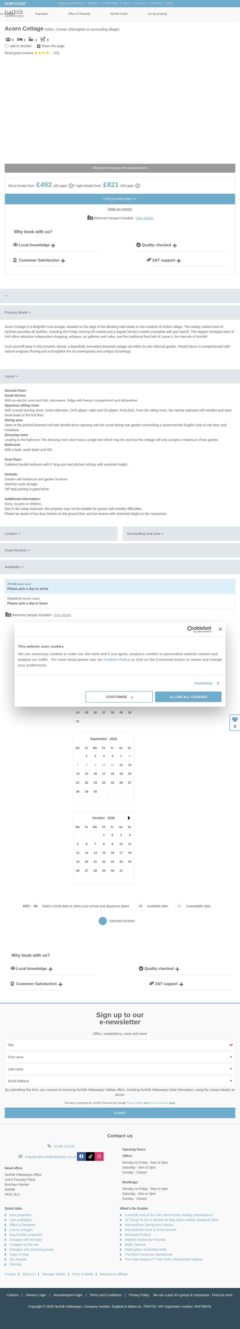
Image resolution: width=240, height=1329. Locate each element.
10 (121, 844)
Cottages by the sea (24, 1244)
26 (95, 712)
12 (121, 765)
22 (86, 782)
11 (129, 844)
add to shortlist (20, 46)
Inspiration (104, 13)
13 (129, 765)
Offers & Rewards (142, 13)
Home (37, 13)
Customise (203, 683)
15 (86, 773)
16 (95, 773)
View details (144, 218)
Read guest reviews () (32, 53)
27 (103, 712)
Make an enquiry (120, 209)
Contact (10, 1274)
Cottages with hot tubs (25, 1240)
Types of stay (19, 1254)
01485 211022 (15, 3)
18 (112, 773)
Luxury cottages (21, 1230)
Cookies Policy (117, 659)
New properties (20, 1215)
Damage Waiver (54, 1274)
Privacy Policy (135, 1102)
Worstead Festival (138, 1235)
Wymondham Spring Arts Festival (149, 1225)
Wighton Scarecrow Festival (145, 1240)
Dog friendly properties (25, 1235)
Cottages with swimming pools (31, 1249)
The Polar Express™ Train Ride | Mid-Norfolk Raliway (164, 1259)
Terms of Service (158, 1102)
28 (112, 712)
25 (86, 712)
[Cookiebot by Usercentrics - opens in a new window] (190, 629)
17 (103, 773)
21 (77, 782)
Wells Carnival (135, 1244)
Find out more (222, 1295)
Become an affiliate (114, 1274)
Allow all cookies (188, 697)
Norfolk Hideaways (14, 13)
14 (77, 773)
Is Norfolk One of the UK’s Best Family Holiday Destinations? (169, 1215)
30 (129, 712)
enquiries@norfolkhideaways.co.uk (50, 1157)
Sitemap (15, 1264)
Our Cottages (69, 13)
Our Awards (17, 1259)
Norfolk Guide (181, 13)
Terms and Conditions (105, 1295)
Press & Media (83, 1274)
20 (129, 773)
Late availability (20, 1220)
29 (121, 712)
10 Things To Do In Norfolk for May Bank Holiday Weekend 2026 (171, 1220)
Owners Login (36, 1295)
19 (121, 773)
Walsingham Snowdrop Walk (145, 1249)
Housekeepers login (67, 1295)
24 (77, 712)
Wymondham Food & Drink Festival (150, 1230)
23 (95, 782)
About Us (29, 1274)
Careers (13, 1295)
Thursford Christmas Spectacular (149, 1254)
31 (77, 721)
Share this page (52, 46)
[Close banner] (220, 629)
